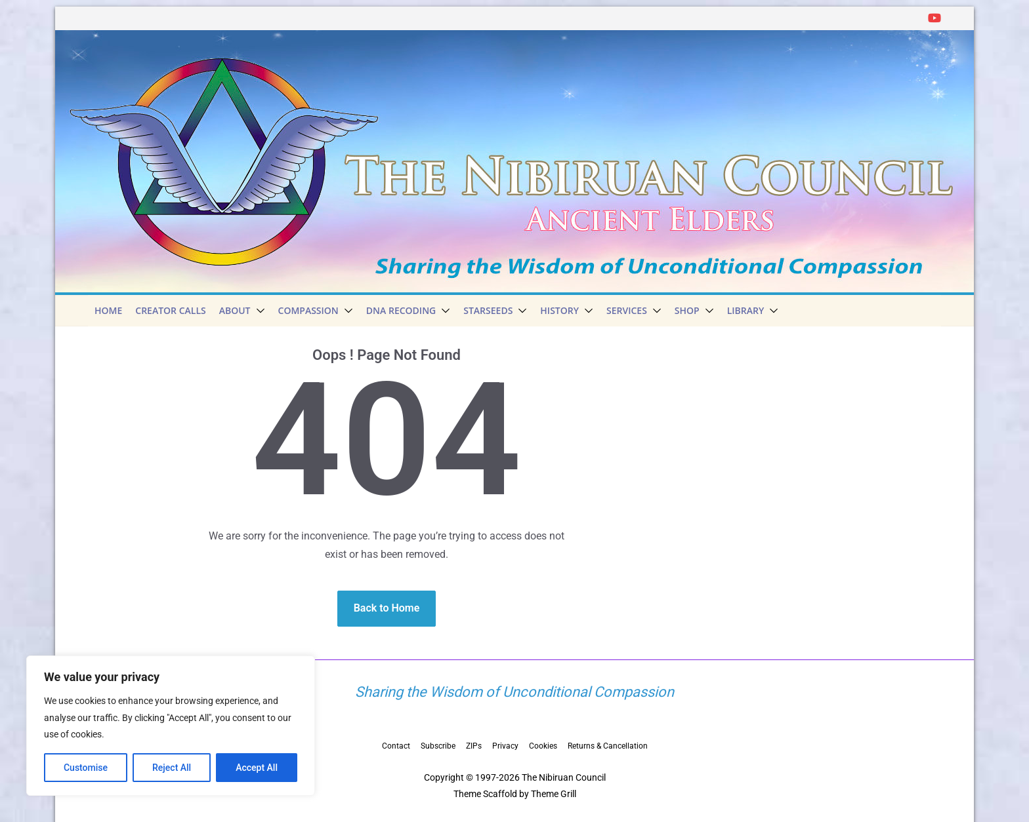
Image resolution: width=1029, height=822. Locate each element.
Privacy (505, 746)
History (559, 310)
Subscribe (438, 746)
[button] (258, 311)
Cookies (543, 746)
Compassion (308, 310)
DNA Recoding (401, 310)
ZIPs (474, 746)
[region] (170, 726)
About (235, 310)
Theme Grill (553, 794)
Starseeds (488, 310)
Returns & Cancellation (608, 746)
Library (746, 310)
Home (108, 310)
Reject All (171, 767)
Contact (396, 746)
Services (626, 310)
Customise (86, 767)
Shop (687, 310)
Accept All (257, 767)
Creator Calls (170, 310)
